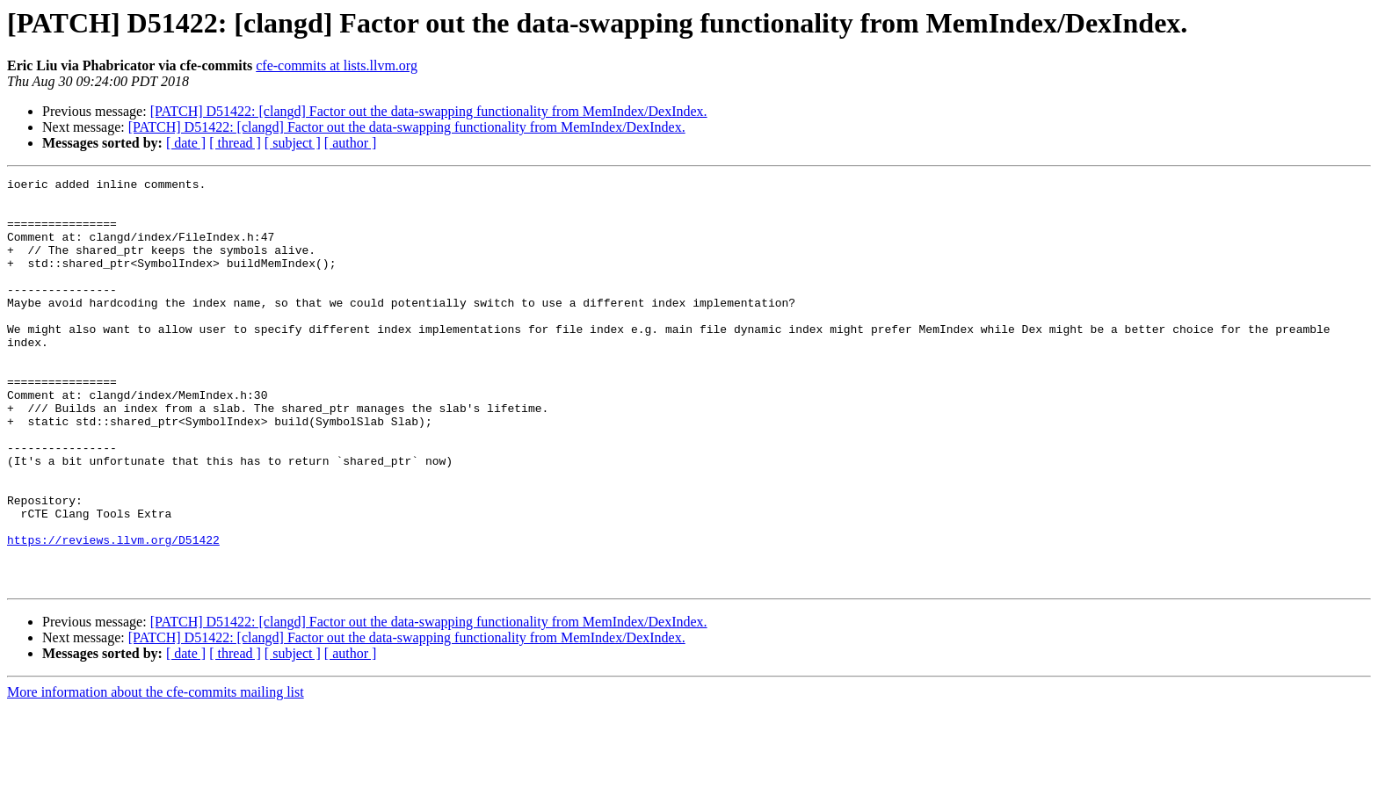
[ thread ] (235, 142)
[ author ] (350, 142)
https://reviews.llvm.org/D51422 (113, 613)
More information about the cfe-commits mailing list (155, 773)
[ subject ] (293, 142)
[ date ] (186, 142)
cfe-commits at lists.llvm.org (336, 65)
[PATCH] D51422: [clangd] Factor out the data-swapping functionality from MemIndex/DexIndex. (428, 111)
